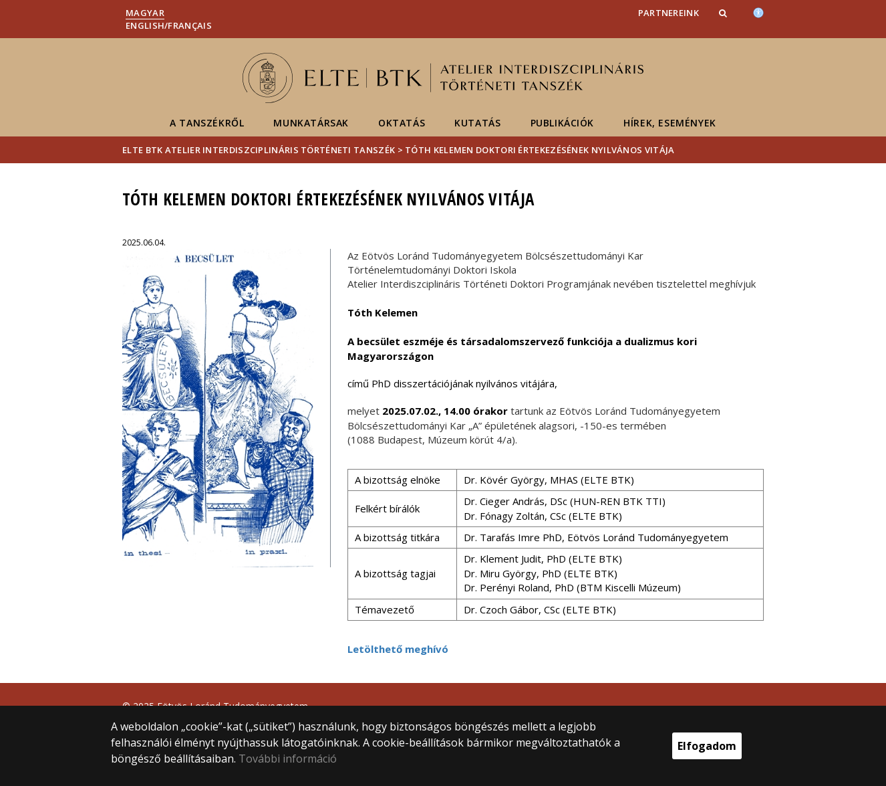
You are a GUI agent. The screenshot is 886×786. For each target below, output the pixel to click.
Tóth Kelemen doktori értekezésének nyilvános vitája (539, 150)
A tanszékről (207, 122)
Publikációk (563, 122)
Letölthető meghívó (397, 649)
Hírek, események (669, 122)
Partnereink (668, 13)
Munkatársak (311, 122)
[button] (724, 13)
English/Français (169, 25)
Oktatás (401, 122)
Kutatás (477, 122)
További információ (288, 758)
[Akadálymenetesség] (758, 11)
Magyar (145, 13)
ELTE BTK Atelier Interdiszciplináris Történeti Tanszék (258, 150)
